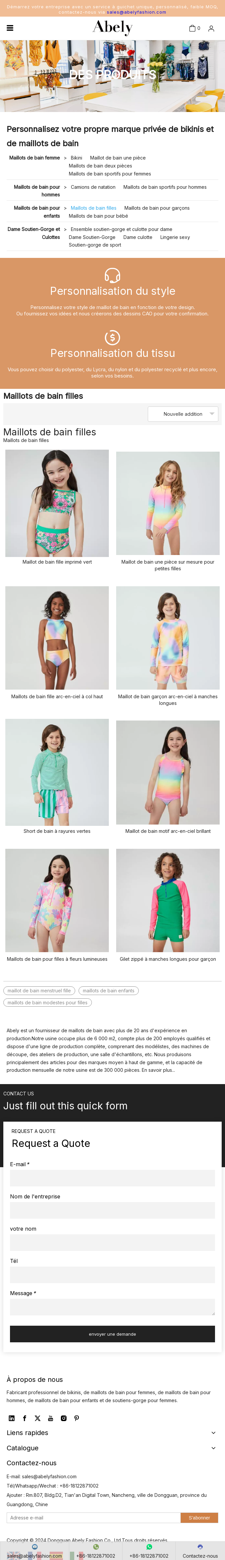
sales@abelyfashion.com (136, 12)
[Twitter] (38, 1418)
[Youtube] (51, 1418)
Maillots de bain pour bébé (98, 216)
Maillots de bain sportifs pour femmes (110, 173)
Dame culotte (137, 237)
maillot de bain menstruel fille (39, 990)
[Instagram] (64, 1418)
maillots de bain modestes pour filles (48, 1002)
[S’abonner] (199, 1517)
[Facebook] (25, 1418)
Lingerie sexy (175, 237)
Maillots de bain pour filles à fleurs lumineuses (57, 959)
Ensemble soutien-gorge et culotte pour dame (121, 229)
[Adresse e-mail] (92, 1518)
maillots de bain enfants (108, 990)
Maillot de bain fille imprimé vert (57, 562)
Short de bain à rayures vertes (57, 831)
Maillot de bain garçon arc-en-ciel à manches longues (168, 700)
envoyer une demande (112, 1334)
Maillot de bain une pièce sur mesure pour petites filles (167, 565)
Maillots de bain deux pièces (100, 165)
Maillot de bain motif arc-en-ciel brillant (168, 831)
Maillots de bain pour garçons (157, 208)
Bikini (76, 158)
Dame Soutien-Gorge (92, 237)
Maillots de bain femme (34, 158)
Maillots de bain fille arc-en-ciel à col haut (57, 696)
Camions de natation (93, 187)
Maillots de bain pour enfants (37, 212)
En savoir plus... (158, 1070)
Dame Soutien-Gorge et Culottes (34, 233)
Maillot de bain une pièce (118, 158)
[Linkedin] (12, 1418)
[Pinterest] (77, 1418)
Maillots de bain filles (93, 208)
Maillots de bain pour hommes (37, 191)
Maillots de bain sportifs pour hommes (165, 187)
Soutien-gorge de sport (95, 245)
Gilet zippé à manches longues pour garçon (168, 959)
